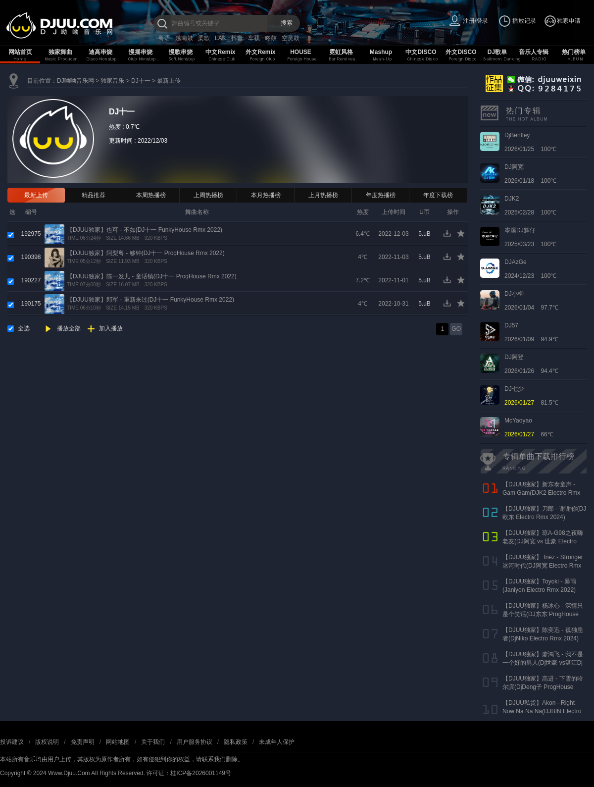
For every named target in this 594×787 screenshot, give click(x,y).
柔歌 (204, 38)
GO (456, 328)
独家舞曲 (60, 52)
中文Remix (220, 52)
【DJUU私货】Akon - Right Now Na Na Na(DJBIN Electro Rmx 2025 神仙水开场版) (541, 711)
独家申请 (569, 20)
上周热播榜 (208, 195)
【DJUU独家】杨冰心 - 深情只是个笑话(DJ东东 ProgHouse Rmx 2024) (542, 614)
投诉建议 (12, 741)
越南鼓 (184, 38)
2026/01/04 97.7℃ (531, 300)
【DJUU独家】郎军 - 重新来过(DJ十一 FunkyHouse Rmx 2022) (150, 299)
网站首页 (20, 52)
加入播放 (111, 328)
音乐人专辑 (533, 52)
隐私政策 (236, 741)
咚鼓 (271, 38)
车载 (254, 38)
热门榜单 (574, 52)
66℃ (528, 427)
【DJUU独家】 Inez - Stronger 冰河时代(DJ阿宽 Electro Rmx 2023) (542, 565)
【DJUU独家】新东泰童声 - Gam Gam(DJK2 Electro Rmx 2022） (541, 493)
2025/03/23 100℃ (530, 237)
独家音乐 (112, 80)
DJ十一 (140, 80)
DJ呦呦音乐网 (75, 80)
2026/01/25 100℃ (530, 142)
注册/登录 (475, 20)
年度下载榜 (438, 195)
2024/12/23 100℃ (530, 269)
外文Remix (260, 52)
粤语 (164, 38)
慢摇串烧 (140, 52)
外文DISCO (461, 52)
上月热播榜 (323, 195)
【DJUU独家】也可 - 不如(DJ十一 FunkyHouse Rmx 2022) (144, 229)
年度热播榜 (381, 195)
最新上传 (169, 80)
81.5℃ (531, 395)
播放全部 (69, 328)
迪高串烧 (100, 52)
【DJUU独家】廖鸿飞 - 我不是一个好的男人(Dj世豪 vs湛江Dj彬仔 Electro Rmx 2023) (542, 663)
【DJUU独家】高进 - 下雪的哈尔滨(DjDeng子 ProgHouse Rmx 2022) (542, 687)
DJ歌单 (497, 52)
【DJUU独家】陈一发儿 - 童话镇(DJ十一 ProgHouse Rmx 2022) (152, 276)
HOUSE (300, 52)
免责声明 (83, 741)
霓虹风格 (341, 52)
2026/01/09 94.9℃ (531, 332)
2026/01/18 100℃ (530, 173)
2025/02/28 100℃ (530, 205)
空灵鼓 (290, 38)
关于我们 (153, 741)
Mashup (381, 52)
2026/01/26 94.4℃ (531, 364)
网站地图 (118, 741)
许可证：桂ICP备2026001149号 (189, 773)
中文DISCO (420, 52)
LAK (220, 38)
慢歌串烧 (181, 52)
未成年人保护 (277, 741)
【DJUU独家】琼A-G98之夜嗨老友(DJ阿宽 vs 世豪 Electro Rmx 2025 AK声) (542, 541)
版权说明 (47, 741)
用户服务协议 (194, 741)
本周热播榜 (151, 195)
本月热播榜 (266, 195)
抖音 (237, 38)
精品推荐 (93, 195)
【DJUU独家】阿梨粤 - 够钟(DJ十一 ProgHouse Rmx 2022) (146, 253)
